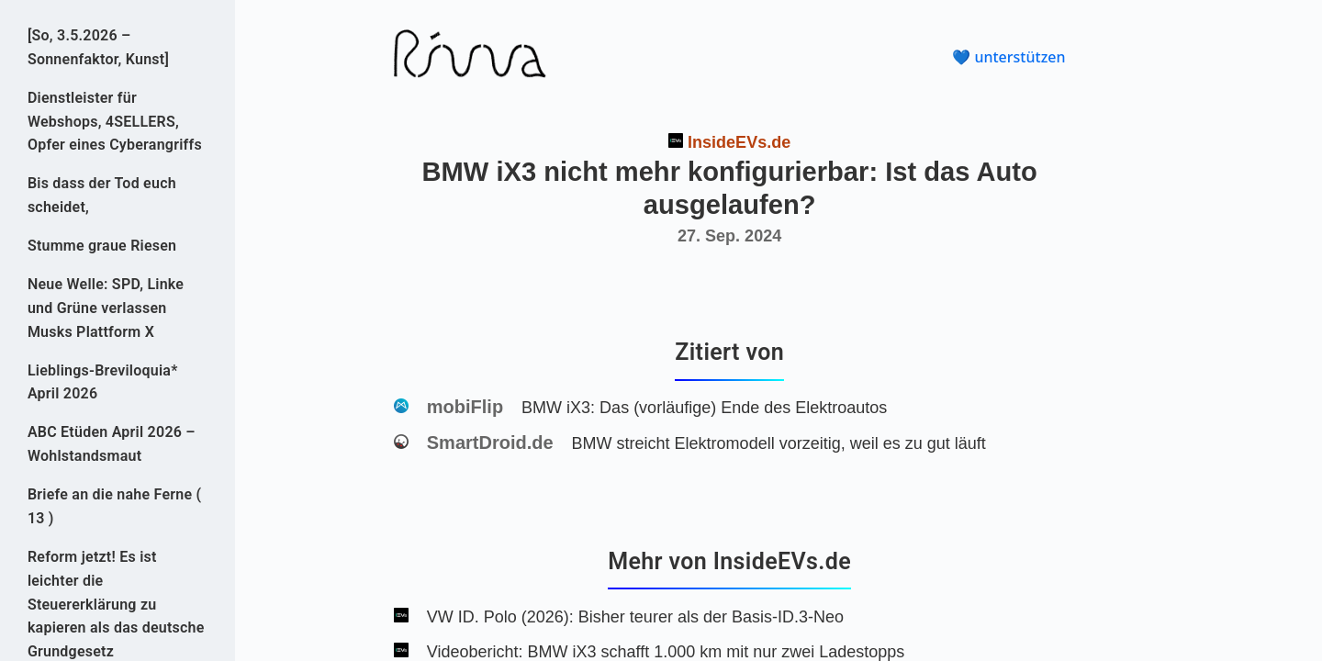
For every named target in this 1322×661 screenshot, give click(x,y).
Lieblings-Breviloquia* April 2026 (103, 382)
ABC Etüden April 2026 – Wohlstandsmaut (112, 444)
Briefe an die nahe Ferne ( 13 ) (114, 506)
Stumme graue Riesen (102, 245)
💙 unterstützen (1008, 57)
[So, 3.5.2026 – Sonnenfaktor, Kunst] (98, 47)
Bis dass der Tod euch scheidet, (102, 195)
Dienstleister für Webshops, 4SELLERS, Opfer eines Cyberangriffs (115, 121)
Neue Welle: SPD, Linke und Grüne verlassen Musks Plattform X (106, 308)
